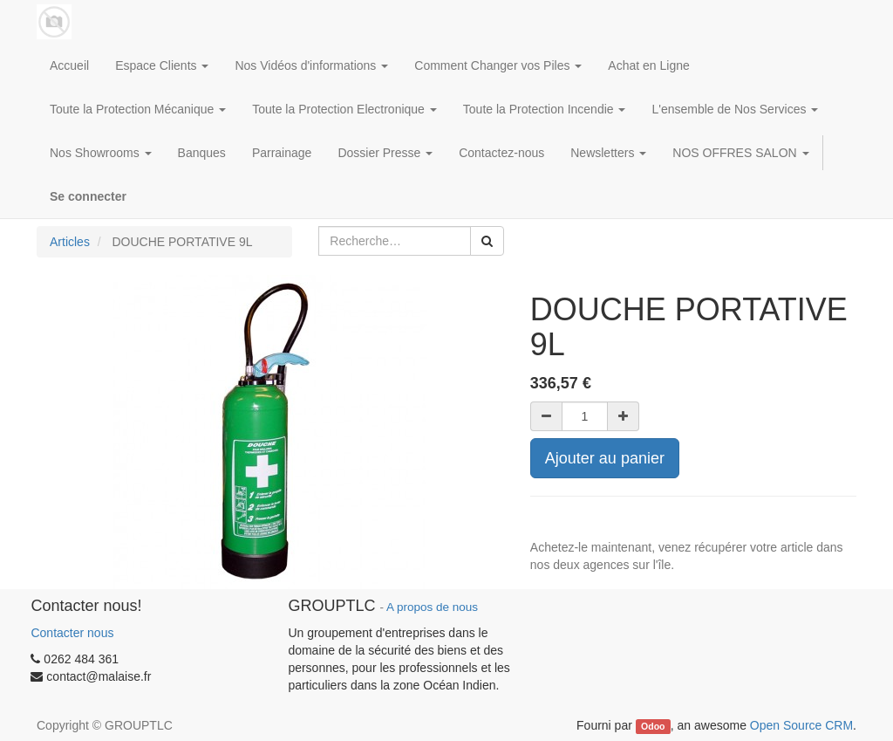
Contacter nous (72, 633)
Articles (70, 242)
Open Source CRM (801, 725)
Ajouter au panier (605, 458)
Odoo (653, 726)
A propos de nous (432, 607)
